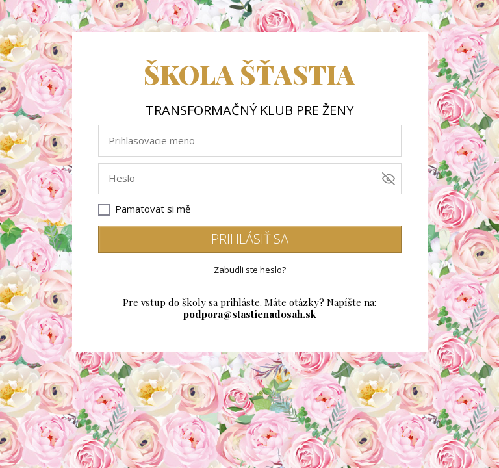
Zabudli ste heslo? (250, 270)
